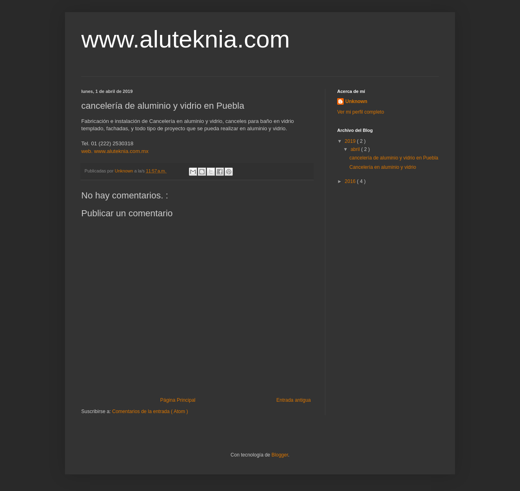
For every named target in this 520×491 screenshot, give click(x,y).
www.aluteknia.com (185, 39)
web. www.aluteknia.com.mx (115, 151)
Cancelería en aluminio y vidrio (382, 167)
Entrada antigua (293, 400)
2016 (351, 181)
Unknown (356, 101)
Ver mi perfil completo (360, 112)
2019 (351, 141)
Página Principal (177, 400)
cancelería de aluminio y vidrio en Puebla (393, 158)
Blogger (279, 455)
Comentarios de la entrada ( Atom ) (150, 411)
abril (356, 149)
